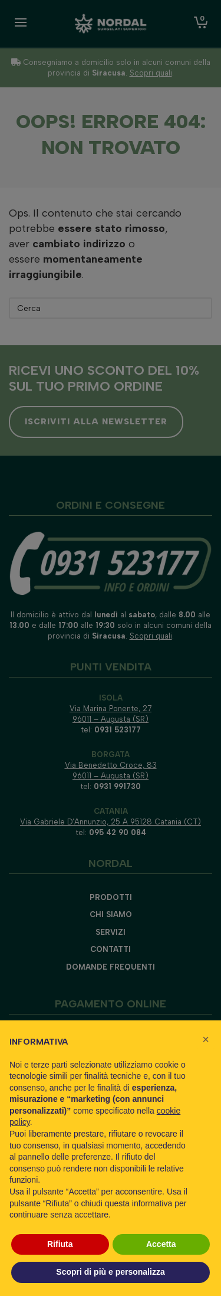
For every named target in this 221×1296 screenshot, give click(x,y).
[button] (205, 1039)
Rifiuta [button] (60, 1244)
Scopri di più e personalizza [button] (110, 1272)
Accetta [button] (161, 1244)
